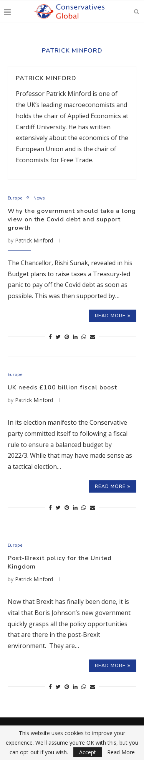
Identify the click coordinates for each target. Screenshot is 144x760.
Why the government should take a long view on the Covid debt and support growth (72, 219)
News (39, 197)
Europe (15, 197)
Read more (113, 316)
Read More (121, 752)
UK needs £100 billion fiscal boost (62, 387)
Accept (87, 752)
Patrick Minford (46, 78)
